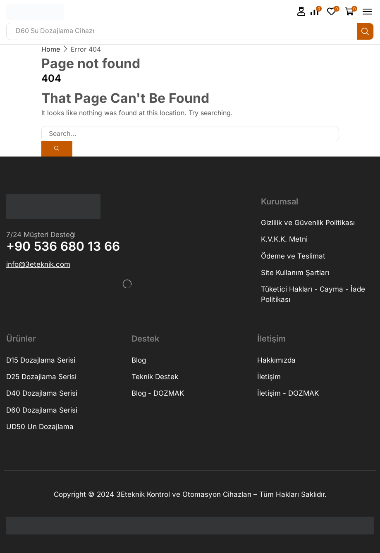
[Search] (365, 31)
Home (50, 49)
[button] (301, 11)
